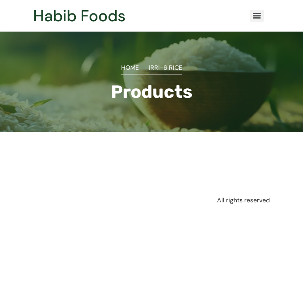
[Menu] (257, 16)
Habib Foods (79, 16)
